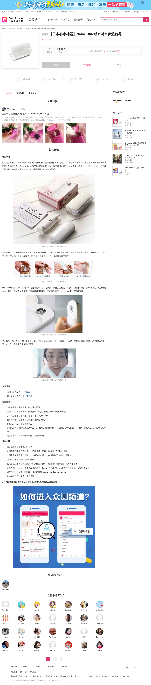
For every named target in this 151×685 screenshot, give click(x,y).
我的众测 (91, 19)
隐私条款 (33, 672)
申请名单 (32, 93)
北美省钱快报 (12, 19)
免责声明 (51, 666)
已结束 (56, 65)
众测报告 (8, 93)
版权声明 (63, 666)
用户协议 (23, 672)
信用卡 (26, 12)
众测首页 (52, 19)
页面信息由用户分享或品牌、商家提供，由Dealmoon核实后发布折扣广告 (35, 680)
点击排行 (11, 12)
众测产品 (65, 19)
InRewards (115, 676)
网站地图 (14, 672)
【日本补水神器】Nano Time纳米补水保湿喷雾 (40, 29)
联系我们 (116, 12)
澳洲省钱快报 (73, 676)
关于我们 (14, 666)
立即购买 (87, 65)
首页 (3, 12)
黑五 (91, 676)
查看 (118, 51)
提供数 (49, 52)
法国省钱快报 (50, 676)
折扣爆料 (40, 12)
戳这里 (27, 392)
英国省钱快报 (38, 676)
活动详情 (20, 93)
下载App (126, 12)
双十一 (84, 676)
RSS (134, 667)
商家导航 (49, 12)
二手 (56, 12)
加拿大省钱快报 (24, 676)
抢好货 (19, 12)
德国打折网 (62, 676)
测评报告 (78, 19)
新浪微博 (127, 667)
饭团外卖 (64, 12)
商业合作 (38, 666)
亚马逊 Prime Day (101, 676)
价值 (60, 52)
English (136, 12)
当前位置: (5, 28)
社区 (32, 12)
